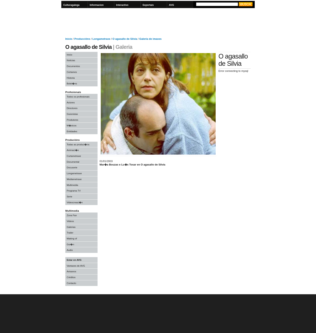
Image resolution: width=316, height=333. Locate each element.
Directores (72, 108)
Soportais (148, 5)
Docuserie (72, 167)
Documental (73, 161)
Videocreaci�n (75, 202)
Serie (69, 196)
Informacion (97, 5)
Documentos (73, 66)
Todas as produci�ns (78, 144)
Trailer (70, 232)
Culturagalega (71, 5)
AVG (171, 5)
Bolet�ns (72, 83)
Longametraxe (74, 173)
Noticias (71, 60)
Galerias (71, 227)
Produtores (72, 119)
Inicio (69, 54)
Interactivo (122, 5)
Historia (71, 77)
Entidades (72, 131)
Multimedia (72, 185)
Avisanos (71, 271)
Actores (71, 102)
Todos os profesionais (78, 96)
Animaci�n (73, 150)
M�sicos (71, 125)
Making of (72, 238)
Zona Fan (72, 215)
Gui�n (70, 244)
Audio (70, 250)
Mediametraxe (74, 179)
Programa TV (74, 190)
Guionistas (72, 114)
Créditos (71, 277)
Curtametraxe (74, 156)
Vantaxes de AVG (76, 265)
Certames (72, 72)
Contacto (71, 283)
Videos (70, 221)
